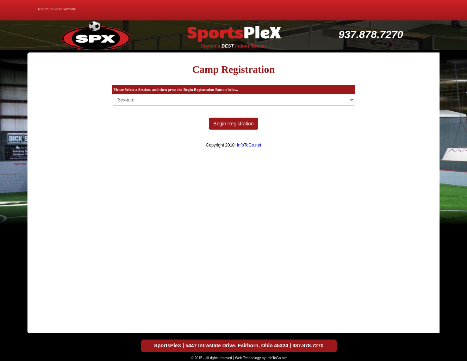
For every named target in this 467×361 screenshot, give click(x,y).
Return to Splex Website (57, 9)
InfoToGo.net (249, 145)
